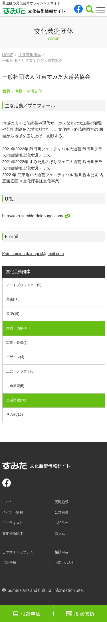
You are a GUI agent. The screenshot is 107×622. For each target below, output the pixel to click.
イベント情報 (12, 512)
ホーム (7, 501)
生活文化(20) (16, 400)
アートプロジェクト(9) (23, 285)
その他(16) (14, 415)
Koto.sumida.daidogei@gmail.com (33, 253)
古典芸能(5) (15, 386)
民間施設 (61, 501)
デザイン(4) (15, 357)
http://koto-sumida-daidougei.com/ (32, 216)
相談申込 (31, 613)
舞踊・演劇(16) (18, 328)
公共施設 (61, 512)
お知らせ (61, 522)
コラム (59, 533)
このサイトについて (17, 552)
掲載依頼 (84, 613)
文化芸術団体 (18, 271)
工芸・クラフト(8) (20, 371)
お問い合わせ (64, 562)
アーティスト (12, 522)
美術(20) (12, 299)
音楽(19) (12, 314)
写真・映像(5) (17, 343)
